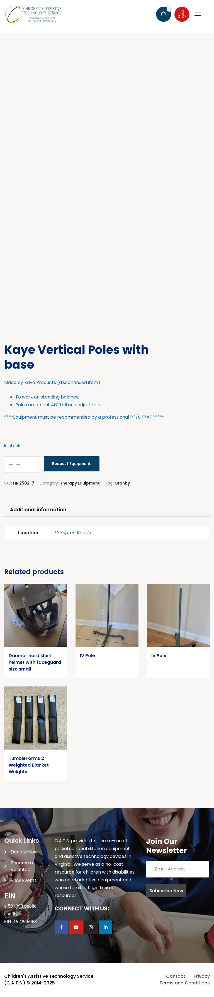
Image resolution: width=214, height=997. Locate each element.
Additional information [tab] (41, 510)
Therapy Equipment (80, 483)
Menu (198, 14)
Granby (122, 483)
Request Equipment (73, 464)
